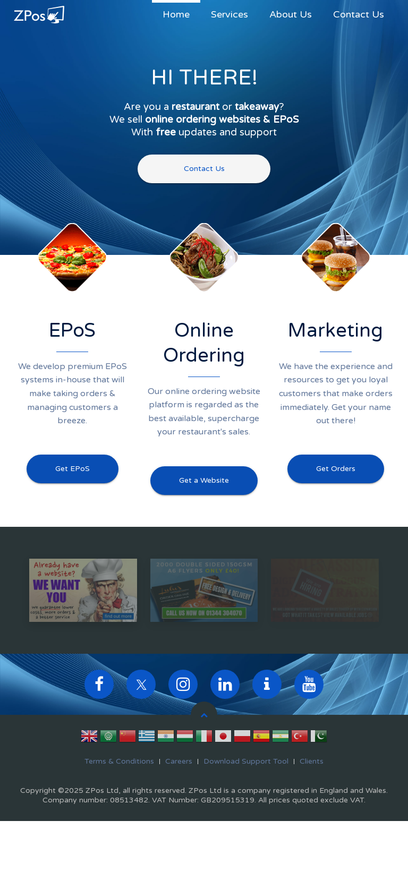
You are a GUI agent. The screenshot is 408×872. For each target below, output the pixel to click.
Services (229, 14)
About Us (290, 14)
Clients (312, 761)
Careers (178, 761)
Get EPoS (72, 468)
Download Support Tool (245, 761)
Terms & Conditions (119, 761)
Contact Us (358, 14)
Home (176, 14)
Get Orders (335, 468)
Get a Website (204, 480)
